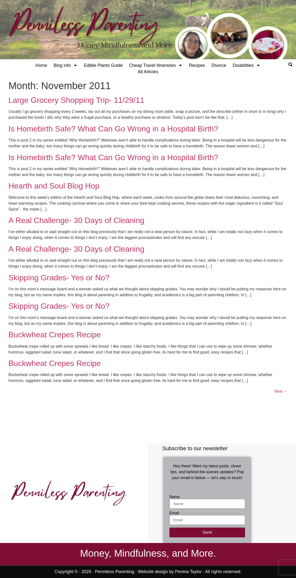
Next (280, 391)
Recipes (197, 65)
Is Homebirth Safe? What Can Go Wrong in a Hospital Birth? (113, 128)
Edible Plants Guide (103, 65)
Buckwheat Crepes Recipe (55, 334)
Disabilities (246, 65)
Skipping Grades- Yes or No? (59, 277)
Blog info (66, 65)
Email (174, 513)
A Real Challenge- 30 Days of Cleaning (76, 220)
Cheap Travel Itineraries (156, 65)
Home (41, 65)
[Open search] (290, 64)
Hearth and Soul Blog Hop (54, 185)
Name (174, 497)
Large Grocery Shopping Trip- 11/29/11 (76, 100)
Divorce (218, 65)
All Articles (148, 71)
